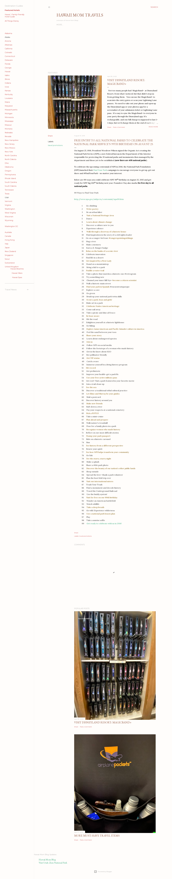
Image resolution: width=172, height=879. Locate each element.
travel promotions (55, 145)
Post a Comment (119, 127)
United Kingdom (12, 267)
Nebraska (9, 133)
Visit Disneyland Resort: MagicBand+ (126, 82)
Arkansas (8, 45)
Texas (7, 194)
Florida (7, 64)
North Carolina (11, 155)
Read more (153, 127)
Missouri (8, 125)
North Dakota (10, 159)
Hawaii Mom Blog (47, 859)
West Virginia (10, 213)
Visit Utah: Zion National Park (53, 862)
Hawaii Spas (17, 277)
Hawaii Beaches (17, 269)
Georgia (8, 68)
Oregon (8, 171)
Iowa (7, 87)
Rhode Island (10, 178)
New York (9, 152)
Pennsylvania (10, 175)
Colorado (8, 52)
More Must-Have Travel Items (97, 835)
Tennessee (9, 190)
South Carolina (11, 182)
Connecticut (10, 56)
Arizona (8, 41)
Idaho (7, 75)
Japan (7, 248)
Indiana (8, 83)
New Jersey (10, 144)
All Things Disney (12, 21)
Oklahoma (9, 167)
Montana (8, 129)
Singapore (9, 255)
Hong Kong (10, 240)
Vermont (8, 201)
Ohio (7, 163)
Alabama (8, 33)
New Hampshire (11, 140)
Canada (8, 236)
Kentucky (9, 94)
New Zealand (10, 251)
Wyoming (9, 220)
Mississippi (9, 121)
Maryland (8, 106)
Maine (7, 102)
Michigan (8, 113)
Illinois (7, 79)
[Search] (154, 7)
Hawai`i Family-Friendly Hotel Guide (14, 15)
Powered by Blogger (103, 871)
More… (59, 25)
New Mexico (10, 148)
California (8, 49)
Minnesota (9, 117)
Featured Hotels (12, 10)
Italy (6, 244)
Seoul (7, 259)
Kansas (8, 91)
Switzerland (9, 263)
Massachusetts (11, 110)
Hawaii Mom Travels (79, 15)
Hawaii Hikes (17, 273)
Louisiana (9, 98)
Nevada (8, 136)
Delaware (9, 60)
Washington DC (11, 226)
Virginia (8, 205)
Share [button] (109, 127)
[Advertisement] (84, 7)
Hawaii (7, 71)
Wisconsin (9, 217)
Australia (8, 232)
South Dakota (10, 186)
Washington (10, 209)
